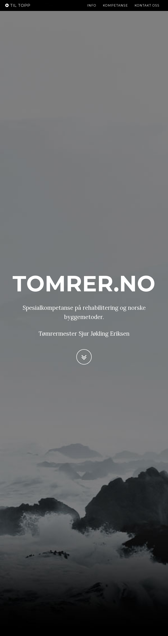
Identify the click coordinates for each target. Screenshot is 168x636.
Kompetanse (115, 10)
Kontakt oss (147, 10)
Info (91, 10)
